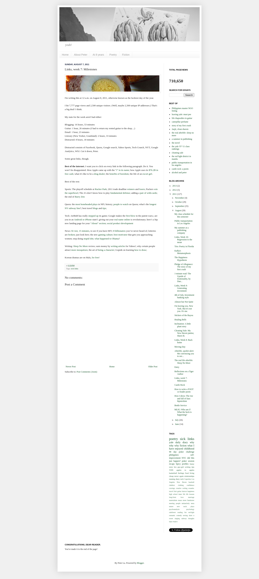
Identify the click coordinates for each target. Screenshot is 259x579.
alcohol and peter (179, 172)
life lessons (190, 494)
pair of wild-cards (148, 193)
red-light (191, 512)
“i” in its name (122, 170)
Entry (176, 367)
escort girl (147, 173)
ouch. (185, 506)
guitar (179, 491)
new (178, 506)
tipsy (170, 522)
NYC (184, 458)
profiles (185, 464)
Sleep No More (80, 246)
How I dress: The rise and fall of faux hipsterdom (183, 398)
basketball (173, 473)
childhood (189, 448)
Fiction (126, 54)
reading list (182, 512)
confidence (190, 485)
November (180, 198)
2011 (174, 194)
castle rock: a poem (180, 169)
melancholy (186, 503)
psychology (190, 509)
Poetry (113, 54)
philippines (174, 455)
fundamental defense (120, 193)
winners (131, 189)
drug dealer (99, 173)
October (179, 202)
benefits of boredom (119, 173)
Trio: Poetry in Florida (184, 246)
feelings (181, 473)
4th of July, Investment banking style (184, 296)
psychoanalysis (174, 509)
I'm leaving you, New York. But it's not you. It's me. (183, 308)
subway (184, 518)
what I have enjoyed (181, 447)
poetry (173, 439)
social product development (120, 223)
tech (182, 479)
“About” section (98, 223)
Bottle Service (180, 405)
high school (173, 494)
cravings (172, 488)
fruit (175, 491)
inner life (181, 494)
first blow (130, 215)
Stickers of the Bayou (183, 315)
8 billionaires (119, 231)
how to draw (140, 250)
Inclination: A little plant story (182, 325)
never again (178, 476)
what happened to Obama (107, 238)
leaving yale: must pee (181, 114)
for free (95, 257)
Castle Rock (179, 385)
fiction (183, 445)
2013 (174, 186)
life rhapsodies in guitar (182, 118)
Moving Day (179, 347)
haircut (184, 491)
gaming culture (105, 234)
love (182, 497)
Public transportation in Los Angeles (183, 222)
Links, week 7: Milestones (180, 379)
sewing (185, 515)
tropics (175, 522)
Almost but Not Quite (183, 302)
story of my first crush (181, 125)
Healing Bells (180, 319)
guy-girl (181, 467)
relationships (189, 476)
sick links (74, 268)
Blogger (140, 563)
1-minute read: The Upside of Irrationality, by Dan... (182, 277)
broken (71, 234)
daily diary (181, 442)
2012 (174, 190)
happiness (190, 491)
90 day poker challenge (181, 452)
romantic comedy (175, 515)
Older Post (152, 366)
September (180, 206)
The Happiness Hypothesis (180, 258)
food (187, 473)
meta (192, 503)
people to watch (121, 204)
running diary (174, 479)
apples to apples (185, 470)
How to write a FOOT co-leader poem (184, 390)
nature (171, 506)
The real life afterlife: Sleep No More (183, 361)
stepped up (93, 215)
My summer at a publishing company (181, 230)
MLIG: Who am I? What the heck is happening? (183, 412)
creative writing (181, 488)
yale (171, 442)
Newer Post (71, 366)
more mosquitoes (79, 250)
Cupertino (187, 479)
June (177, 424)
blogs (95, 208)
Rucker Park (101, 189)
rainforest (172, 512)
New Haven (182, 482)
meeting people (174, 503)
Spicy (178, 464)
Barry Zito (80, 196)
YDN (171, 470)
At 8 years (98, 54)
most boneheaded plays (86, 204)
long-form (172, 497)
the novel (176, 143)
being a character (106, 250)
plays (192, 506)
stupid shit (88, 238)
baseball (191, 482)
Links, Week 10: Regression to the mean (183, 240)
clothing (180, 485)
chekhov (172, 485)
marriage (191, 497)
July (177, 420)
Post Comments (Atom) (87, 372)
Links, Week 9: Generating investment (180, 288)
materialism (173, 500)
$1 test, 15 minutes (80, 231)
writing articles (118, 246)
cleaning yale (177, 152)
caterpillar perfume (180, 122)
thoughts (191, 518)
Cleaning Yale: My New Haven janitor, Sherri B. (184, 333)
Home (65, 54)
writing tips (189, 467)
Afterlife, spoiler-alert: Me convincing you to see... (184, 353)
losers (142, 189)
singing (177, 518)
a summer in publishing (182, 139)
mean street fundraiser (186, 500)
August (178, 210)
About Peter (80, 54)
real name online (122, 219)
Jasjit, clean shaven (180, 129)
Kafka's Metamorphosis (182, 252)
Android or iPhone (83, 219)
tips (104, 208)
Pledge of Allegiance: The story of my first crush (183, 267)
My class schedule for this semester (183, 215)
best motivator (121, 234)
